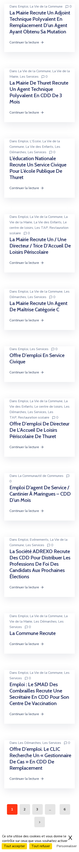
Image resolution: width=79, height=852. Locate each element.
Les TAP (41, 227)
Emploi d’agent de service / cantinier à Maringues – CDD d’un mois (40, 493)
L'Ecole (35, 141)
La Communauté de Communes (40, 476)
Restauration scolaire (33, 417)
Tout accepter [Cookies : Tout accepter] (14, 846)
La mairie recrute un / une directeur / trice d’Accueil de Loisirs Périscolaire (40, 245)
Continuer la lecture (26, 42)
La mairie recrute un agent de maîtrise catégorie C (38, 306)
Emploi (23, 6)
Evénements (39, 539)
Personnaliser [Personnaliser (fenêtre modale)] (66, 846)
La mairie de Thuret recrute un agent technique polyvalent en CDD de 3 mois (38, 92)
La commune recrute (32, 633)
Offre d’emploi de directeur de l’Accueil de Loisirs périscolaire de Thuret (39, 430)
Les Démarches (45, 621)
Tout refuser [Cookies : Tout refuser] (40, 846)
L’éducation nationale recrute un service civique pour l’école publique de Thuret (37, 167)
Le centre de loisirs (48, 406)
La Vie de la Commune (46, 6)
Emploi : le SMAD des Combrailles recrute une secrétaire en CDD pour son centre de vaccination (39, 693)
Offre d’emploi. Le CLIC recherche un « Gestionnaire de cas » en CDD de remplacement (40, 758)
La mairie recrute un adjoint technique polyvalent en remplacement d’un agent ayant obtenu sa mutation (39, 22)
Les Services (29, 76)
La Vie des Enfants (39, 146)
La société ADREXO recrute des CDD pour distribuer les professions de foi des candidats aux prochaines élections (39, 564)
